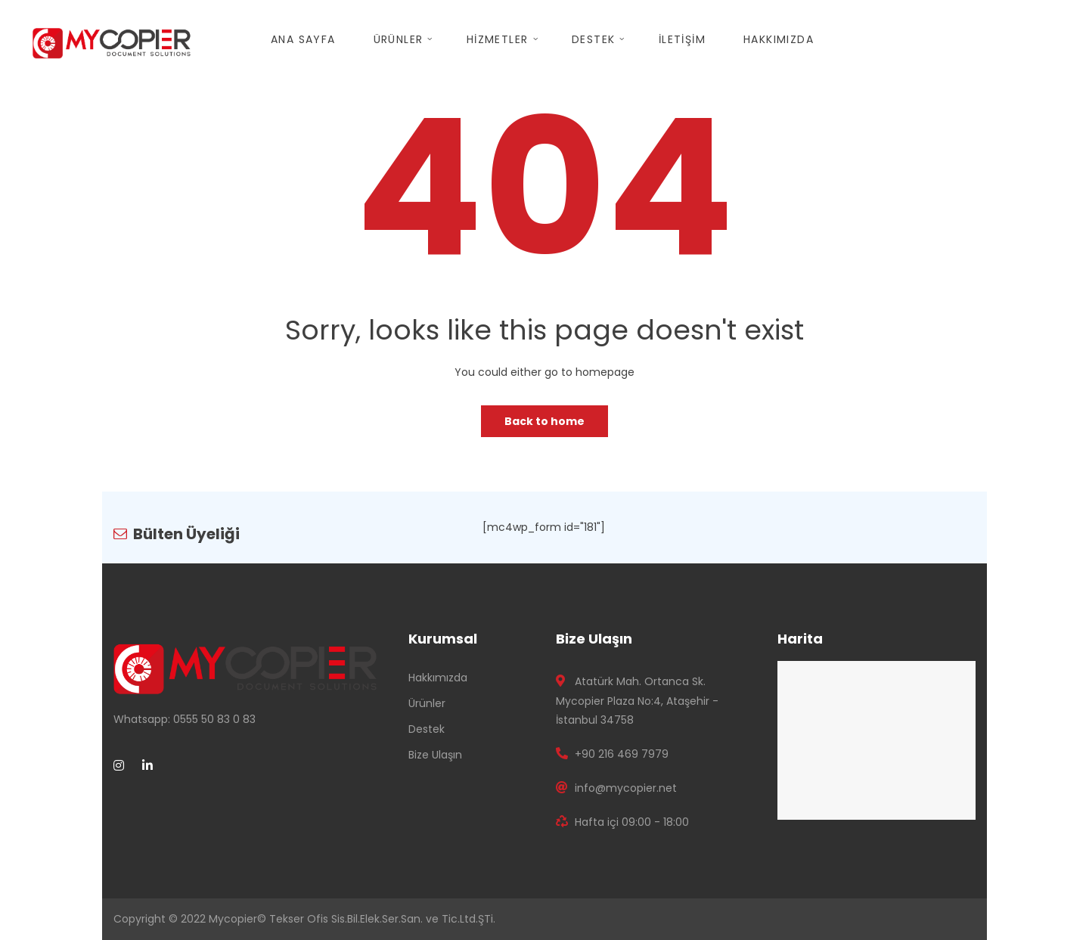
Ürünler (426, 703)
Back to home (544, 421)
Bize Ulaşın (435, 754)
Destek (426, 729)
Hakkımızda (437, 677)
